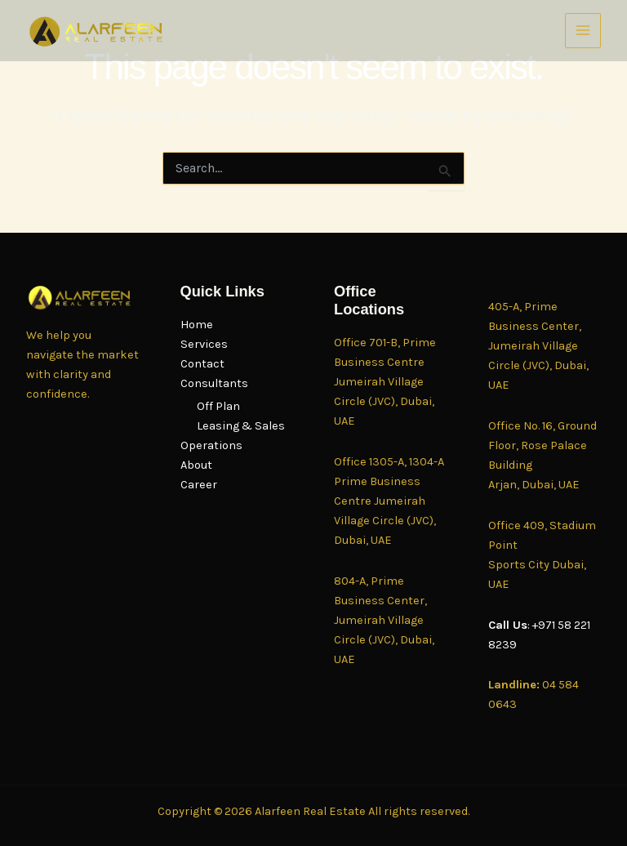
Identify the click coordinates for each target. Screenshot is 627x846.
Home (196, 325)
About (196, 465)
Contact (202, 364)
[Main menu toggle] (583, 31)
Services (204, 344)
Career (198, 485)
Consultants (214, 383)
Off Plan (218, 406)
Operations (211, 445)
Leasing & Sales (241, 426)
